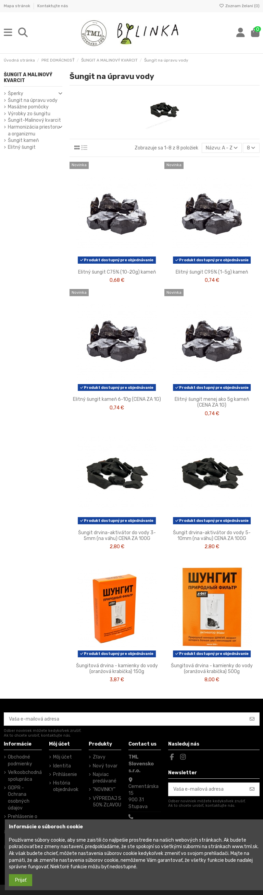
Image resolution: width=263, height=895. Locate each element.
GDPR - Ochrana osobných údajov (18, 798)
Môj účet (62, 757)
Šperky (15, 93)
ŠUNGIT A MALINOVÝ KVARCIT (28, 77)
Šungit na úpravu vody (33, 100)
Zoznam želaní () (239, 5)
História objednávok (65, 786)
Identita (62, 766)
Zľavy (99, 757)
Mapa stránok (17, 5)
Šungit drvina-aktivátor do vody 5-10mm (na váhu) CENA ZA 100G (212, 535)
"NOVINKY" (104, 789)
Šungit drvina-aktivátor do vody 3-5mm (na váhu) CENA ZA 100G (117, 535)
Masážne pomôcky (28, 107)
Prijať (20, 880)
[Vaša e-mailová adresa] (124, 719)
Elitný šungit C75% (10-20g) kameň (117, 272)
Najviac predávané (104, 778)
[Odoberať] (252, 719)
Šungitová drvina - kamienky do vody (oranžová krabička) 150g (117, 668)
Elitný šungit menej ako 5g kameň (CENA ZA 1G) (212, 402)
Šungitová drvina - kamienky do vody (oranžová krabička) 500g (212, 668)
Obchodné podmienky (20, 760)
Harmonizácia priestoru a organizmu (34, 130)
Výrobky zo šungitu (29, 114)
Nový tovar (105, 766)
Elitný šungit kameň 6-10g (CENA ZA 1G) (117, 399)
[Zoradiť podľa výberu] (222, 148)
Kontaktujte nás (52, 5)
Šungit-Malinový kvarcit (34, 120)
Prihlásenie (65, 774)
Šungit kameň (23, 140)
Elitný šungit (22, 147)
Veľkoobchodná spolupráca (25, 775)
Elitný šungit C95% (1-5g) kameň (212, 272)
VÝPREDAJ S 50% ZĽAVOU (107, 801)
